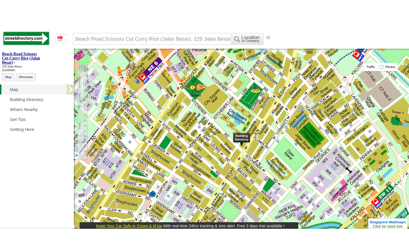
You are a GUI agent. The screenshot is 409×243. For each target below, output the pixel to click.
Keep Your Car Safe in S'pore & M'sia (129, 226)
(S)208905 (8, 70)
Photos (387, 67)
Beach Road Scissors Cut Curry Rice (19, 56)
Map (8, 77)
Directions (26, 77)
